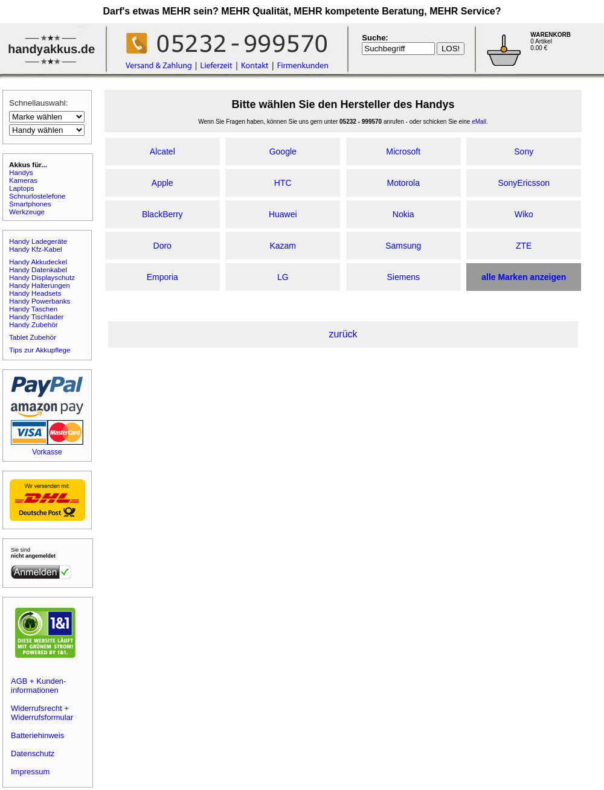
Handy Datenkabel (38, 269)
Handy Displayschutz (42, 277)
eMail (479, 121)
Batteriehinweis (37, 735)
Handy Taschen (33, 309)
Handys (21, 172)
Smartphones (30, 204)
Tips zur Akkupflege (40, 350)
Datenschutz (32, 753)
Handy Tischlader (36, 316)
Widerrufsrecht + (40, 708)
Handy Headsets (35, 293)
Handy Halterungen (39, 285)
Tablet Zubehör (32, 337)
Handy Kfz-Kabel (35, 249)
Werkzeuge (27, 211)
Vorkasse (47, 452)
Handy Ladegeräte (38, 241)
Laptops (21, 188)
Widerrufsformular (42, 717)
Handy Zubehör (33, 324)
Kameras (23, 180)
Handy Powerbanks (39, 301)
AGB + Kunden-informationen (38, 686)
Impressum (30, 771)
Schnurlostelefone (37, 196)
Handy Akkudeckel (38, 262)
